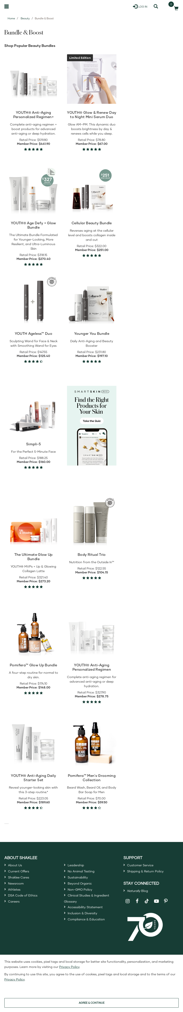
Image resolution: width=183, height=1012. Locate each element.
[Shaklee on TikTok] (146, 904)
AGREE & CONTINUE (91, 1002)
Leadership (78, 865)
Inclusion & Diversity (86, 928)
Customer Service (144, 865)
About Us (17, 865)
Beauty (25, 18)
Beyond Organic (83, 889)
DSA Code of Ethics (26, 905)
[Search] (155, 6)
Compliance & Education (91, 936)
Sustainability (80, 881)
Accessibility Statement (90, 920)
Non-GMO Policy (83, 897)
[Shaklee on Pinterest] (166, 906)
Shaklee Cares (21, 881)
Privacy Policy (69, 967)
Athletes (16, 897)
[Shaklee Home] (25, 6)
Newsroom (18, 889)
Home (11, 18)
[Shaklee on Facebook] (137, 906)
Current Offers (21, 873)
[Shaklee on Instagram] (127, 906)
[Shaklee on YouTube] (156, 906)
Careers (15, 913)
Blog (140, 895)
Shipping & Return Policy (150, 873)
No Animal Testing (85, 873)
